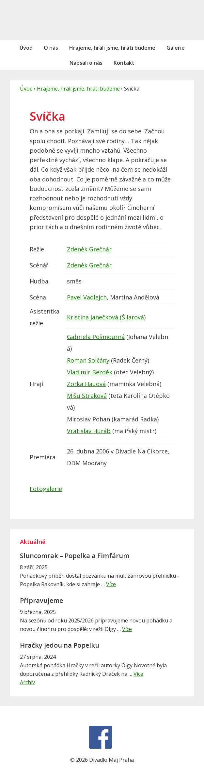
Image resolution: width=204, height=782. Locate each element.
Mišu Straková (87, 396)
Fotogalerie (46, 489)
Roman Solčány (88, 360)
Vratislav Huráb (89, 431)
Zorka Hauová (86, 384)
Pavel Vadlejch (87, 297)
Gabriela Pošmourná (96, 337)
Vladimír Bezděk (89, 372)
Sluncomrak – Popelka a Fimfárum (74, 555)
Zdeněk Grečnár (89, 249)
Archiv (27, 682)
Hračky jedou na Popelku (59, 645)
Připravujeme (41, 600)
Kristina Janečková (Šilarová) (106, 317)
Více (111, 584)
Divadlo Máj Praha (44, 20)
